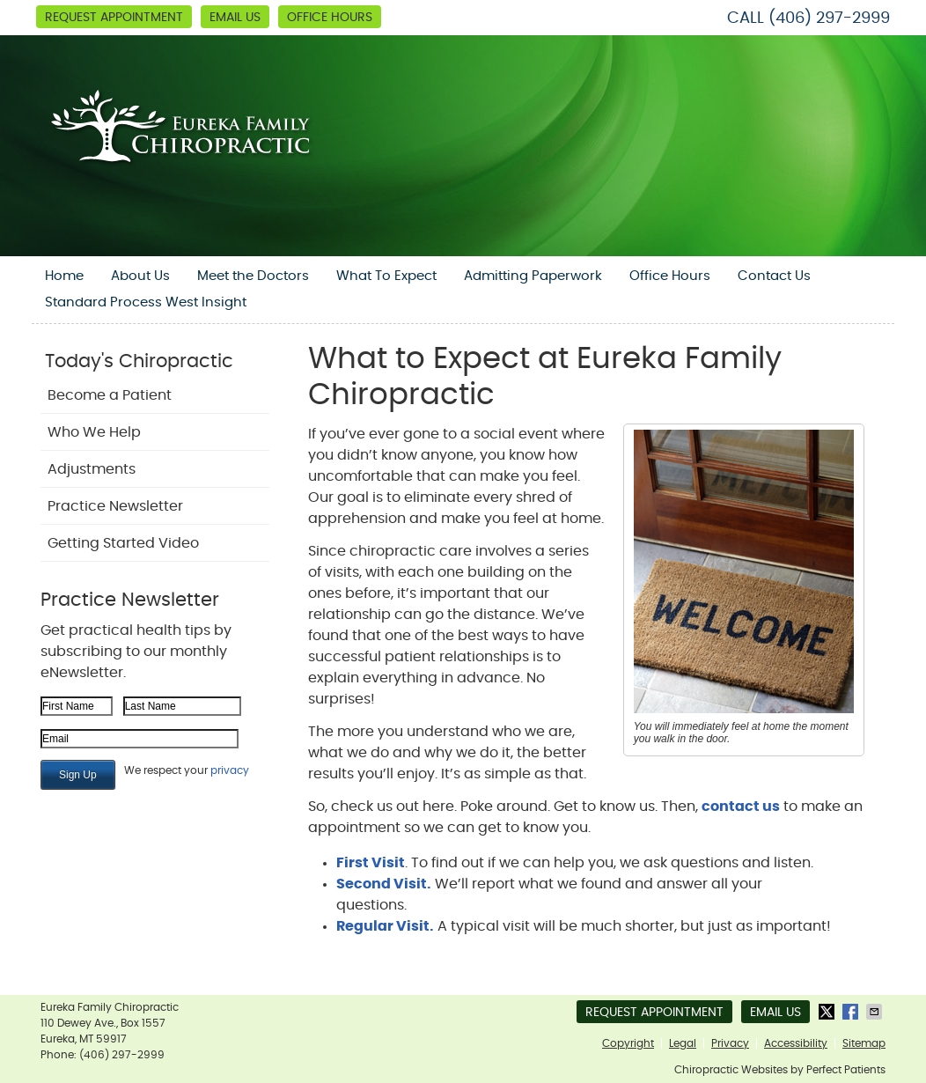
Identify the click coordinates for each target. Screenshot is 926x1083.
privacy (229, 770)
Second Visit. (383, 884)
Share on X (828, 1012)
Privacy (730, 1043)
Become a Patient (110, 395)
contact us (741, 806)
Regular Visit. (385, 926)
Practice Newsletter (115, 506)
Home (64, 276)
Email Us (235, 17)
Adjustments (92, 469)
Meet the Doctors (253, 276)
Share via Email (876, 1012)
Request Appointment (114, 17)
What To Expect (386, 276)
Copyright (628, 1043)
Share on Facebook (852, 1012)
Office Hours (329, 17)
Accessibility (795, 1043)
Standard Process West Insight (145, 302)
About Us (140, 276)
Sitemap (864, 1043)
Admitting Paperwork (533, 276)
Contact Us (774, 276)
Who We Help (94, 432)
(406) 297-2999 (829, 18)
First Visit (370, 863)
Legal (682, 1043)
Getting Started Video (123, 543)
